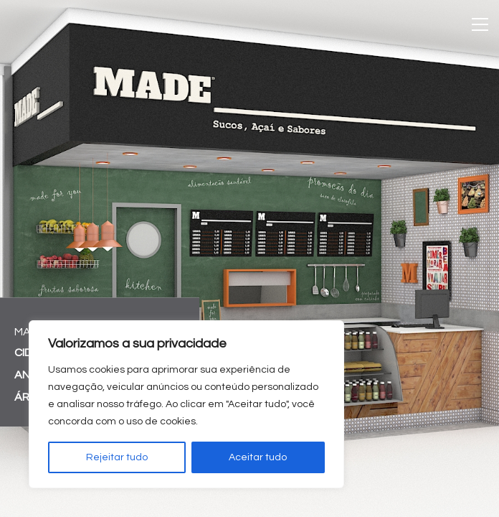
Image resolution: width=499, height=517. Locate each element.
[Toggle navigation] (480, 24)
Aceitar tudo (258, 457)
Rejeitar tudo (117, 457)
